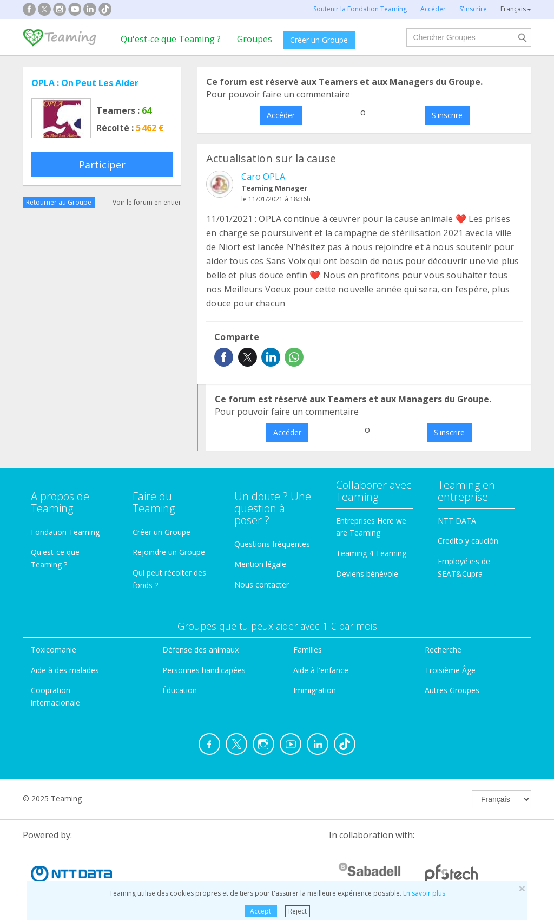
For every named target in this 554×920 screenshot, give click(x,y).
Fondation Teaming (65, 532)
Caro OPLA (263, 176)
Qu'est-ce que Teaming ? (171, 39)
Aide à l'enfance (320, 670)
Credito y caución (468, 541)
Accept (260, 911)
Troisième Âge (450, 670)
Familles (307, 649)
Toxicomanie (53, 649)
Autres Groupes (452, 690)
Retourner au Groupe (58, 202)
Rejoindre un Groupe (169, 552)
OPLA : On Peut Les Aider (84, 83)
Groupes (254, 39)
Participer (102, 164)
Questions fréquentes (272, 544)
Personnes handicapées (204, 670)
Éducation (179, 690)
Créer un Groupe (319, 40)
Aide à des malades (65, 670)
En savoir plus (424, 893)
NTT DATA (457, 521)
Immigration (314, 690)
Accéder (281, 115)
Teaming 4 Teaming (371, 553)
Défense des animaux (200, 649)
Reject (297, 911)
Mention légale (260, 564)
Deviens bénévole (367, 574)
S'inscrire (447, 115)
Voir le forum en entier (147, 202)
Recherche (443, 649)
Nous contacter (261, 584)
